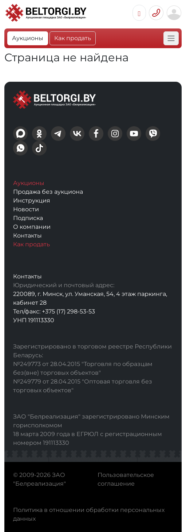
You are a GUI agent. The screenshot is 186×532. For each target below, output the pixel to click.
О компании (32, 226)
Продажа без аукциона (48, 191)
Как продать (72, 38)
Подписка (28, 218)
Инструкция (31, 200)
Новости (26, 209)
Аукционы (27, 38)
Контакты (27, 235)
